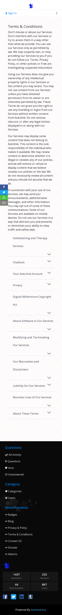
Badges (11, 514)
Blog (9, 521)
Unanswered (14, 474)
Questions (12, 461)
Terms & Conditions (19, 534)
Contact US (13, 541)
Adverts (11, 554)
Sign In (11, 13)
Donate (11, 547)
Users (10, 498)
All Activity (13, 455)
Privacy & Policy (16, 528)
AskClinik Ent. (39, 609)
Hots (9, 468)
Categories (13, 491)
